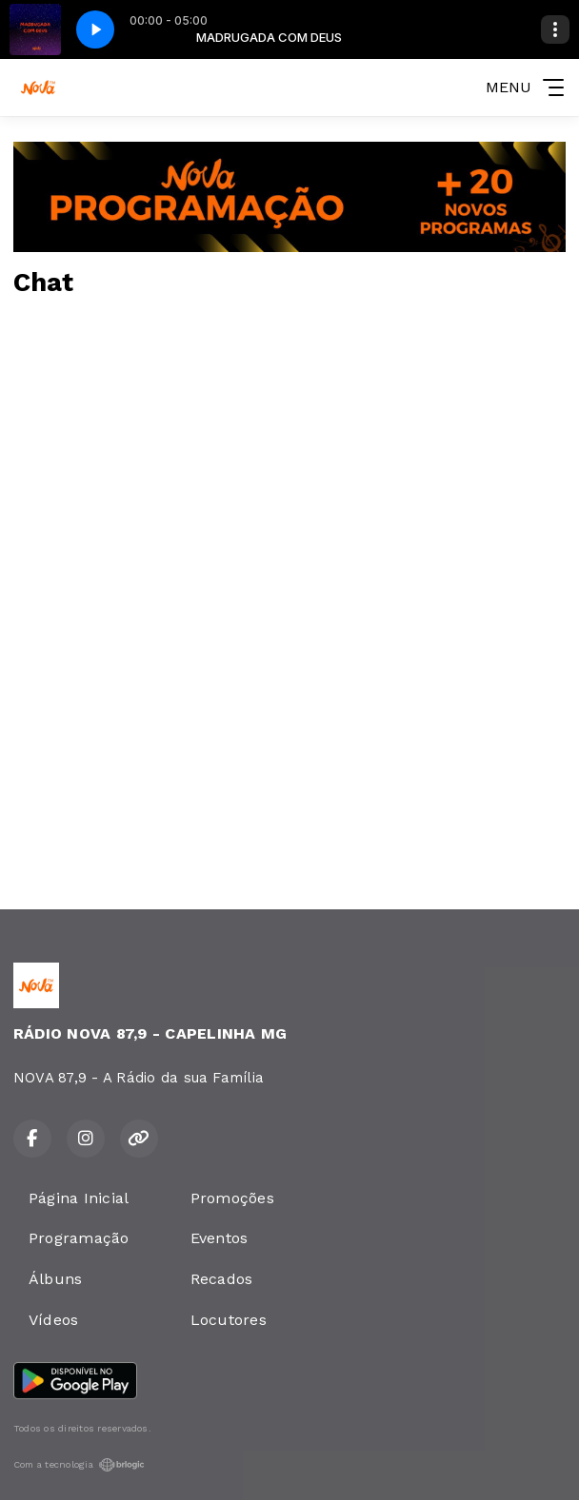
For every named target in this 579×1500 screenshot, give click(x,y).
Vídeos (53, 1320)
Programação (79, 1238)
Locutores (228, 1320)
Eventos (219, 1238)
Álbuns (55, 1279)
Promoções (232, 1198)
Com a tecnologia (79, 1464)
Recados (221, 1279)
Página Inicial (79, 1198)
